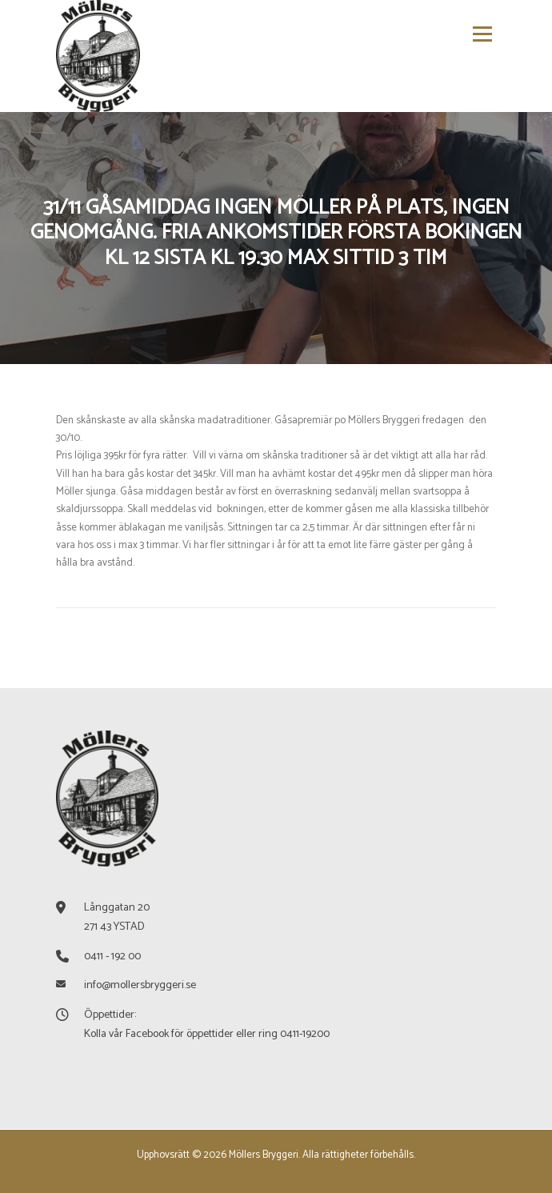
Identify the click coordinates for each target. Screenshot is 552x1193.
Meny (480, 34)
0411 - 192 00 (112, 956)
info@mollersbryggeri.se (140, 985)
